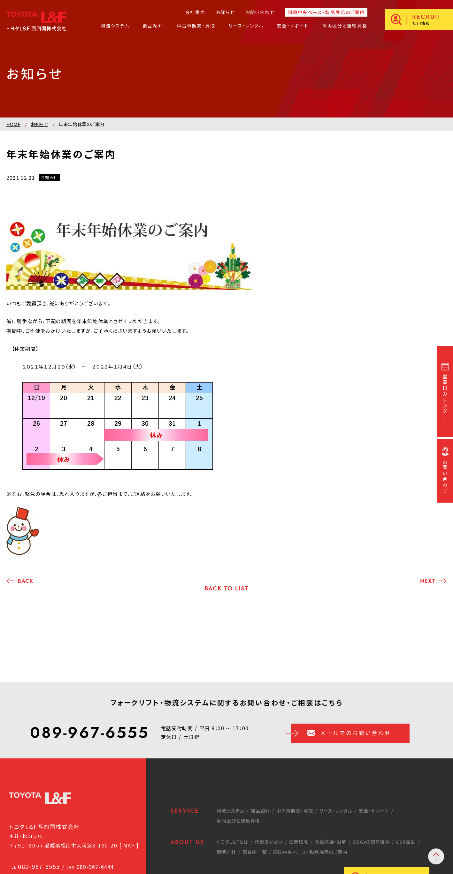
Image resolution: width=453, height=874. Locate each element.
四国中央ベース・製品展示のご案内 (326, 12)
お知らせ (225, 12)
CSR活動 (406, 841)
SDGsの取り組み (371, 841)
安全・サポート (293, 25)
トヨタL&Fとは (232, 841)
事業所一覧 (254, 851)
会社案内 (195, 12)
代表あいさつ (269, 841)
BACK (25, 581)
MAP (129, 845)
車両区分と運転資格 (344, 25)
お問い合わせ (260, 12)
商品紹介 (153, 25)
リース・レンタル (246, 25)
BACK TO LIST (226, 588)
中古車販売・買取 (196, 25)
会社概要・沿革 (331, 841)
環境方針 (226, 851)
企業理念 (298, 841)
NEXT (427, 581)
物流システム (115, 25)
